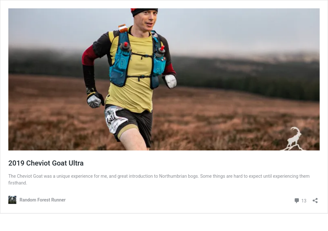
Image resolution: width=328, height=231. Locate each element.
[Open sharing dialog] (315, 198)
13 (300, 200)
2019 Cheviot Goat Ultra (46, 163)
